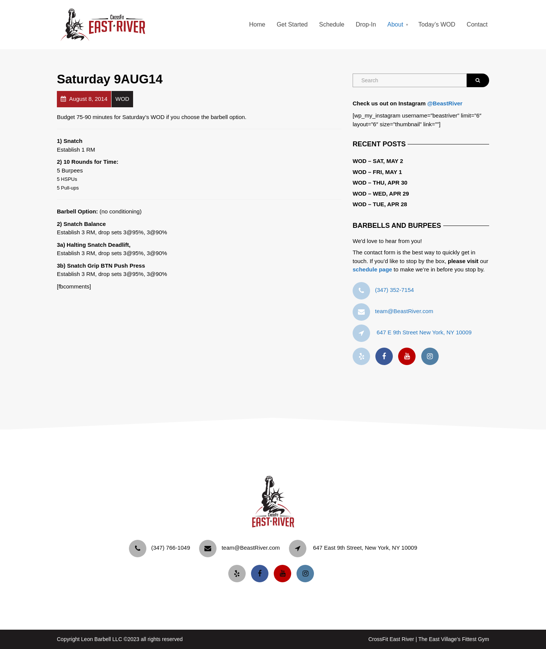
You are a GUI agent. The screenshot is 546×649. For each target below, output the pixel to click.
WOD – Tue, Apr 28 (380, 204)
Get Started (292, 24)
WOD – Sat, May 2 (378, 161)
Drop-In (366, 24)
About (395, 24)
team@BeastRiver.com (404, 311)
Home (257, 24)
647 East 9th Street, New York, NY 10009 (365, 547)
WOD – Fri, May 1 (377, 172)
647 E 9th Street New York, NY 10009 (424, 332)
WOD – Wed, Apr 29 (381, 193)
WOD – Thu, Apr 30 (380, 182)
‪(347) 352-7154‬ (394, 290)
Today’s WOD (436, 24)
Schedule (331, 24)
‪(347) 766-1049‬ (170, 547)
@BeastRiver (445, 103)
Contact (477, 24)
